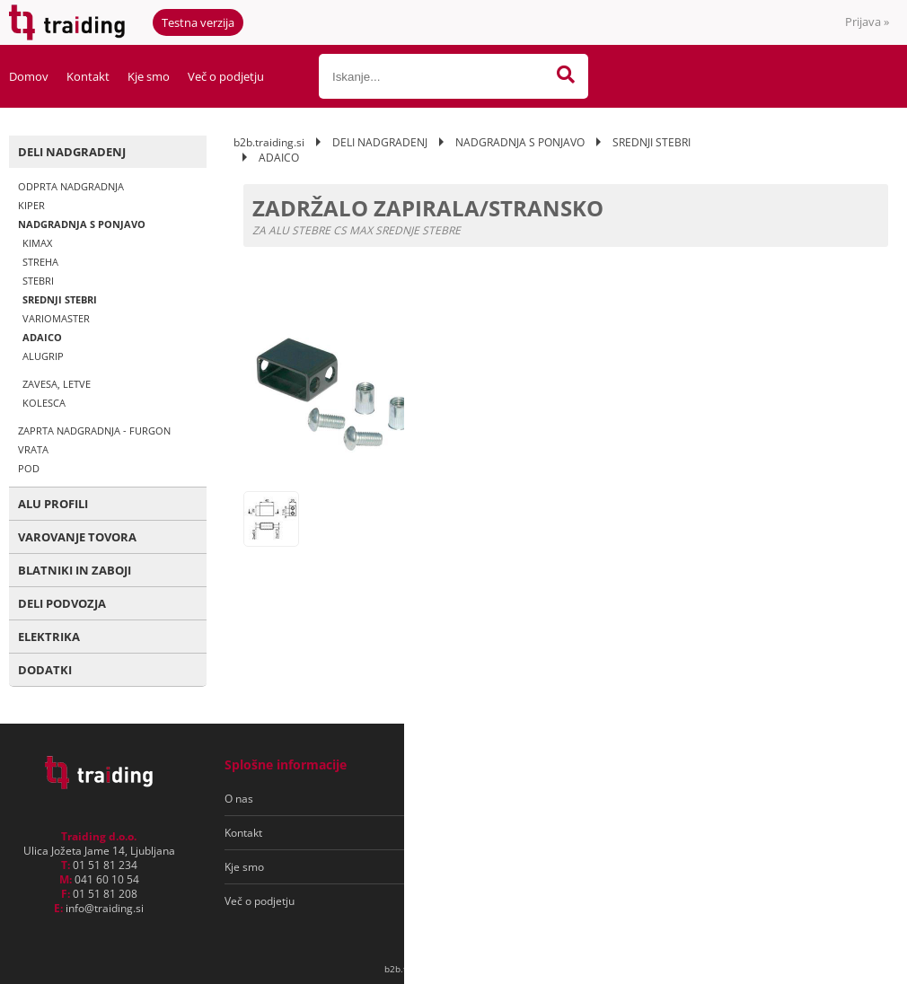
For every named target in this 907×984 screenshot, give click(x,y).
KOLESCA (44, 402)
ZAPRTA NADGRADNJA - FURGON (94, 430)
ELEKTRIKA (49, 636)
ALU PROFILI (53, 504)
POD (29, 468)
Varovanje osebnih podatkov (510, 832)
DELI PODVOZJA (62, 603)
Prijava (867, 21)
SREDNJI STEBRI (59, 299)
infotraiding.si (105, 908)
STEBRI (38, 280)
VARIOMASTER (56, 318)
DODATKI (45, 670)
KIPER (31, 205)
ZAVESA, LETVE (56, 384)
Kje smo (149, 76)
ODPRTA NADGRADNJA (71, 186)
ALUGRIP (43, 356)
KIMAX (37, 243)
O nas (239, 798)
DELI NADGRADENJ (72, 152)
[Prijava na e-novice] (818, 799)
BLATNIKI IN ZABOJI (74, 570)
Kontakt (88, 76)
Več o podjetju (226, 76)
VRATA (33, 449)
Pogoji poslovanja (483, 798)
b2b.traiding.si (268, 142)
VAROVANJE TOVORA (77, 537)
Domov (28, 76)
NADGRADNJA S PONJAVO (81, 224)
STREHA (40, 261)
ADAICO (42, 337)
